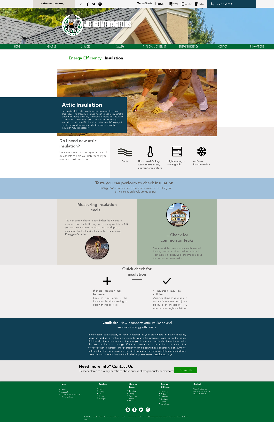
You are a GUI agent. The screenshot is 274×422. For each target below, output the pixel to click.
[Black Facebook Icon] (88, 4)
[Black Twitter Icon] (94, 4)
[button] (51, 46)
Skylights (164, 399)
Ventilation (160, 354)
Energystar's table (75, 234)
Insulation (165, 401)
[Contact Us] (185, 370)
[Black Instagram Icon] (100, 4)
